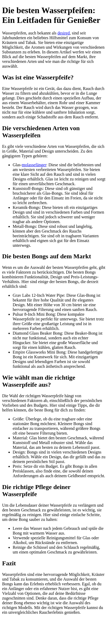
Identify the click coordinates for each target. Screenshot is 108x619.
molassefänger (34, 165)
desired (64, 33)
